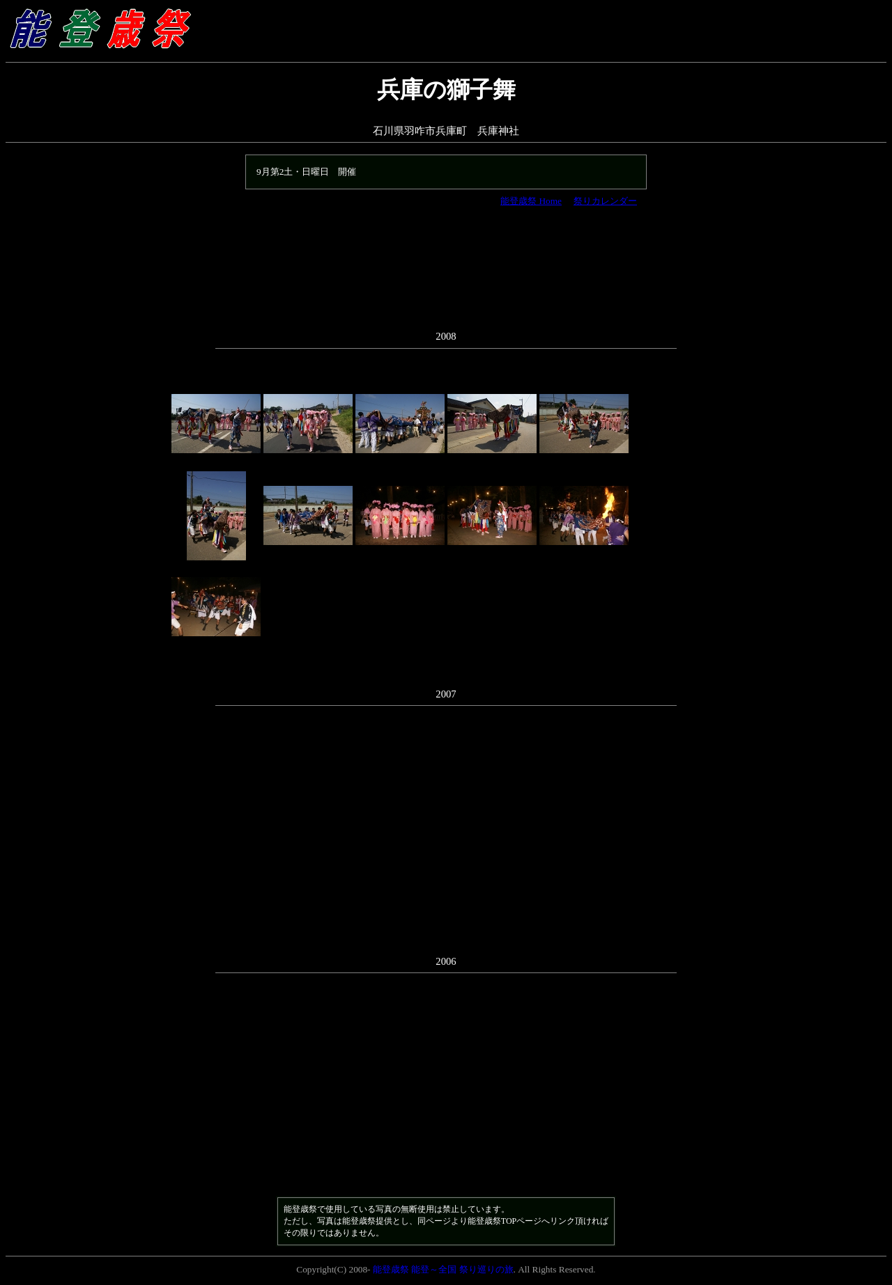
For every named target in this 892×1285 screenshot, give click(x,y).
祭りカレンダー (605, 201)
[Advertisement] (446, 275)
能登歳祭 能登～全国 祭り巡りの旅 (443, 1269)
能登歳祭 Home (531, 201)
